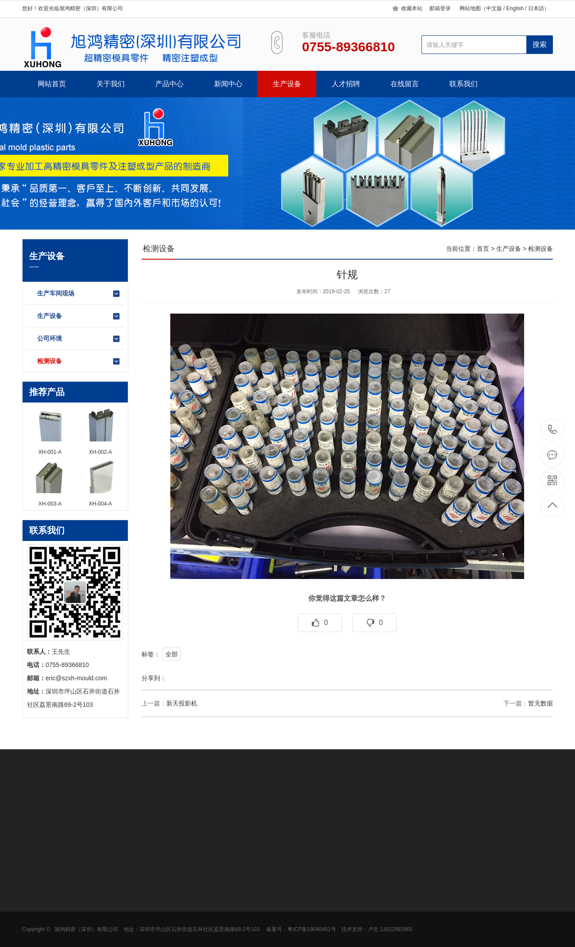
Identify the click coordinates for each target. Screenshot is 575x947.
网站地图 (470, 8)
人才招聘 (346, 84)
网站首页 (52, 84)
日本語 (536, 8)
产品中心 (169, 84)
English (514, 8)
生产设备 (287, 84)
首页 (483, 248)
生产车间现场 (79, 293)
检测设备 (79, 361)
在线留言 (405, 84)
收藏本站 (411, 8)
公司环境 (79, 338)
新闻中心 (228, 84)
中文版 (494, 8)
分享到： (154, 678)
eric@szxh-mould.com (76, 678)
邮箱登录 (440, 8)
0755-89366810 (552, 430)
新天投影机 (181, 703)
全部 (171, 654)
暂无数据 (540, 703)
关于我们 (110, 84)
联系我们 (463, 84)
